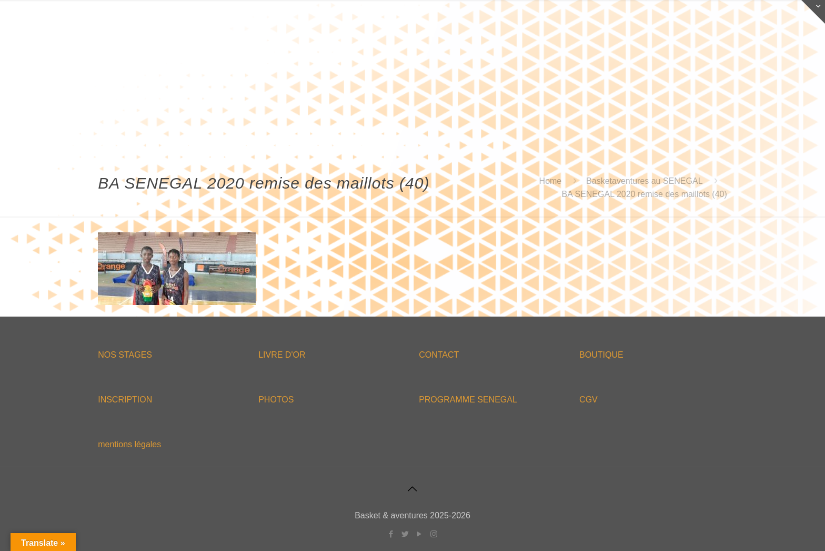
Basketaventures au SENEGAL (644, 180)
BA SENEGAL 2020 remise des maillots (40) (644, 194)
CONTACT (439, 354)
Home (550, 180)
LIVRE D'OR (281, 354)
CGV (588, 399)
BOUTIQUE (601, 354)
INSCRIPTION (125, 399)
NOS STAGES (125, 354)
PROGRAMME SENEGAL (468, 399)
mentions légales (129, 444)
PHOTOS (276, 399)
